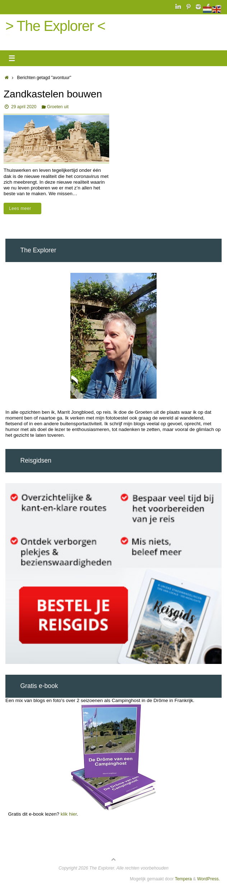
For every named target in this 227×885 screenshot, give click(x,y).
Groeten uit (58, 106)
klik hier (69, 814)
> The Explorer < (55, 26)
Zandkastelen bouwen (53, 94)
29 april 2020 (23, 106)
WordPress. (208, 878)
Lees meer (23, 208)
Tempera (183, 878)
